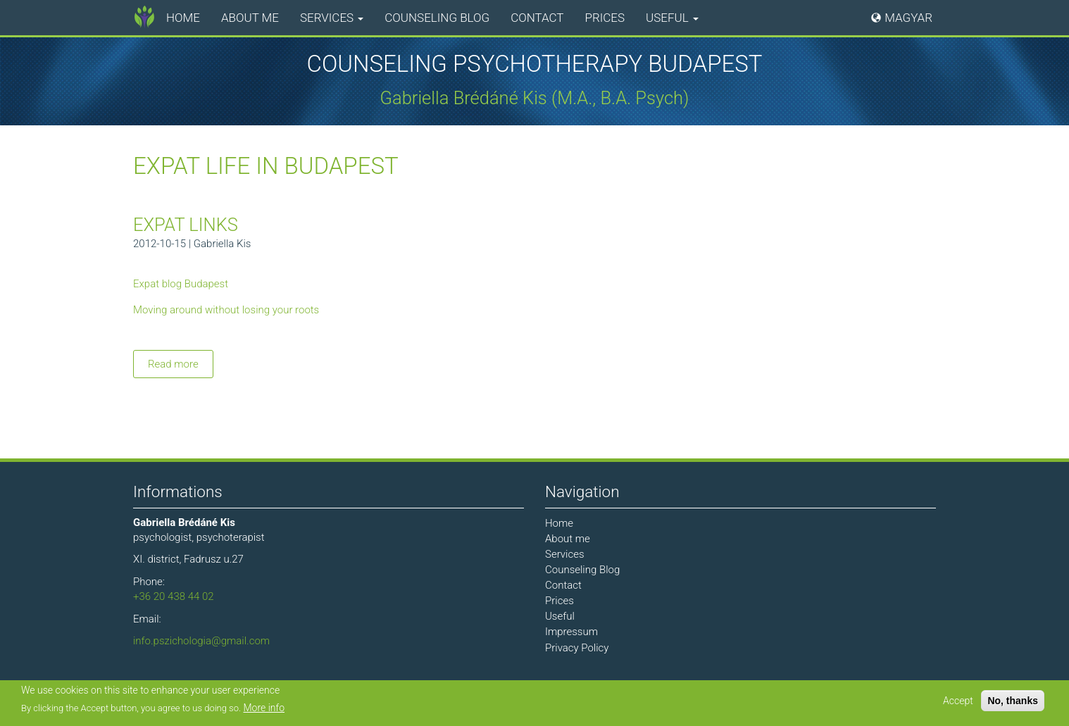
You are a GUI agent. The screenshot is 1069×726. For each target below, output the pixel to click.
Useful (672, 18)
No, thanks (1012, 700)
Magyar (908, 18)
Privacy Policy (576, 647)
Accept (958, 700)
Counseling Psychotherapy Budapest (535, 64)
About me (250, 18)
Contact (537, 18)
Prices (605, 18)
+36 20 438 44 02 (173, 596)
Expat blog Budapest (180, 283)
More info (264, 707)
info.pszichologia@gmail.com (201, 640)
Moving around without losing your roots (226, 309)
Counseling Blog (437, 18)
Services (331, 18)
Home (183, 18)
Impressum (571, 631)
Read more (180, 366)
